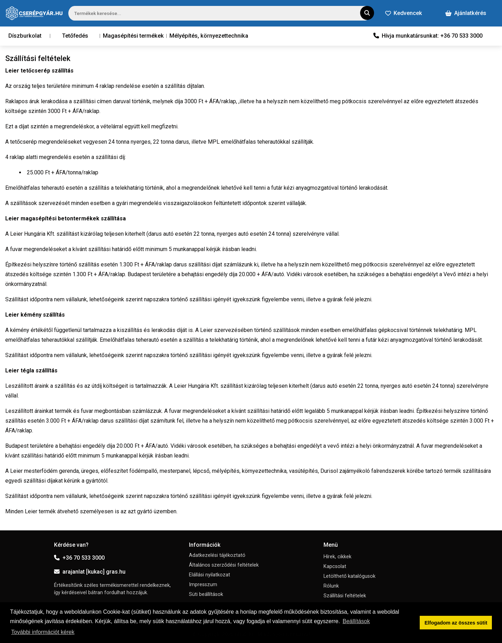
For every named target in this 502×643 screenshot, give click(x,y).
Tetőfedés (75, 35)
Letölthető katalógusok (349, 576)
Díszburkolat (24, 35)
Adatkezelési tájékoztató (217, 555)
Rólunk (331, 586)
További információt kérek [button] (42, 632)
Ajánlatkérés (465, 13)
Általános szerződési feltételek (224, 565)
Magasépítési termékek (133, 35)
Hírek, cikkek (337, 557)
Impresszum (203, 585)
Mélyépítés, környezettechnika (208, 35)
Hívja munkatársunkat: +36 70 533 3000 (427, 35)
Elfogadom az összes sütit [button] (456, 623)
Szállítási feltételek (345, 596)
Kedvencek (403, 13)
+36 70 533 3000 (79, 557)
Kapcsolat (335, 566)
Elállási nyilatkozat (209, 575)
